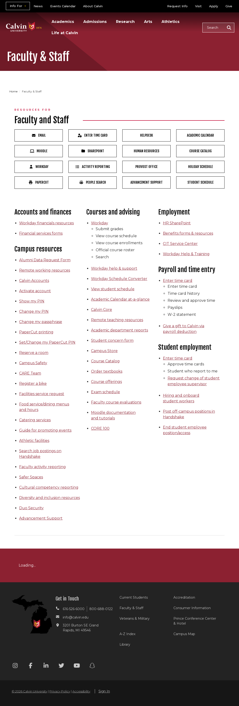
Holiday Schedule (200, 166)
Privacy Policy (59, 691)
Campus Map (184, 634)
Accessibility (81, 691)
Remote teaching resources (117, 320)
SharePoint (92, 151)
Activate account (35, 291)
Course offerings (106, 381)
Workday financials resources (46, 223)
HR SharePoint (177, 223)
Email (39, 135)
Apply (213, 6)
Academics (63, 21)
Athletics (170, 21)
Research (125, 21)
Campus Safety (33, 363)
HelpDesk (146, 135)
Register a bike (33, 383)
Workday (39, 166)
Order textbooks (106, 371)
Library (125, 644)
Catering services (35, 420)
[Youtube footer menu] (76, 666)
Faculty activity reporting (42, 467)
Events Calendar (63, 6)
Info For (16, 6)
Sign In (104, 691)
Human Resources (146, 151)
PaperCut (38, 182)
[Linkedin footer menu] (45, 666)
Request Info (177, 6)
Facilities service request (41, 394)
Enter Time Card (92, 135)
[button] (218, 28)
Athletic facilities (34, 440)
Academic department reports (119, 330)
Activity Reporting (92, 166)
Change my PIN (34, 311)
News (38, 6)
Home (13, 91)
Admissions (95, 21)
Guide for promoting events (45, 430)
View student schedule (112, 289)
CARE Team (30, 373)
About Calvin (93, 6)
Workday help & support (114, 268)
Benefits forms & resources (188, 233)
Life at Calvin (65, 33)
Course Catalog (200, 151)
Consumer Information (192, 608)
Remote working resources (44, 270)
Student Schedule (200, 182)
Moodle (38, 151)
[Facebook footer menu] (30, 666)
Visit (198, 6)
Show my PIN (31, 301)
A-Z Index (127, 634)
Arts (148, 21)
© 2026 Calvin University (29, 691)
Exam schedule (105, 392)
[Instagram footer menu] (15, 666)
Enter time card (177, 280)
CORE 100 (100, 428)
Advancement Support (146, 182)
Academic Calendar (200, 135)
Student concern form (112, 340)
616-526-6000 (73, 609)
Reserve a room (33, 352)
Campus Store (104, 351)
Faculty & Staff (131, 608)
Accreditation (184, 597)
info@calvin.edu (75, 617)
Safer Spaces (31, 477)
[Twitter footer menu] (61, 666)
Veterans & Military (135, 618)
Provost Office (146, 166)
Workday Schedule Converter (119, 279)
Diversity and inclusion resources (49, 497)
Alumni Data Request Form (44, 260)
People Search (92, 182)
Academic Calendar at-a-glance (120, 299)
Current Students (134, 597)
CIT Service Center (180, 243)
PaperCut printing (36, 332)
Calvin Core (101, 309)
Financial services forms (41, 233)
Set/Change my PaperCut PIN (47, 342)
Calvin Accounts (34, 280)
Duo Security (31, 508)
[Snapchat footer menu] (92, 666)
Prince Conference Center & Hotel (194, 621)
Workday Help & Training (186, 254)
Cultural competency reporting (48, 487)
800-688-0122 (101, 609)
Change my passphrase (40, 322)
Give (228, 6)
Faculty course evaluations (116, 402)
